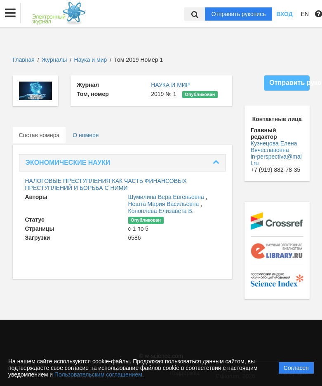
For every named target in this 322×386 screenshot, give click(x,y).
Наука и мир (91, 59)
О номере (86, 135)
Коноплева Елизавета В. (161, 211)
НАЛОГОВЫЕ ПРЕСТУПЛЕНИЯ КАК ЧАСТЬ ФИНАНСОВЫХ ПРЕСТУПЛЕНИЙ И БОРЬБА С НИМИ (106, 184)
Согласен (296, 368)
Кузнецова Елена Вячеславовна (274, 146)
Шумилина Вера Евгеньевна (167, 197)
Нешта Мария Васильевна (164, 204)
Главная (24, 59)
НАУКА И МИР (170, 85)
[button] (10, 13)
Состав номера (39, 135)
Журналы (54, 59)
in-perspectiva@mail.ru (276, 159)
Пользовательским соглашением (98, 374)
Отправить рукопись (239, 14)
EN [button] (305, 14)
